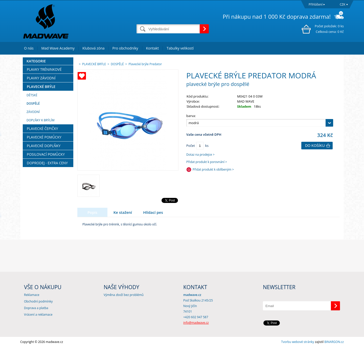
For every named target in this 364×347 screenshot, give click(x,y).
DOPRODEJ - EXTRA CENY (47, 162)
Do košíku (315, 146)
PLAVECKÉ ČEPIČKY (42, 128)
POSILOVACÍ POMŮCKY (46, 154)
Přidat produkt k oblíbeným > (213, 169)
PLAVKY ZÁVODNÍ (41, 78)
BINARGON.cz (334, 342)
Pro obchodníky (125, 48)
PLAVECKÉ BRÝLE (41, 86)
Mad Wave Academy (58, 48)
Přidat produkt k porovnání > (206, 162)
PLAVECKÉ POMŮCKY (44, 137)
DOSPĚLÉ (33, 103)
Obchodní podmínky (38, 301)
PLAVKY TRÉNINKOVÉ (44, 69)
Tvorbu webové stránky (297, 342)
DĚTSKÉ (32, 95)
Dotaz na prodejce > (200, 154)
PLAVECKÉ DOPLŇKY (43, 145)
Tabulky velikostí (180, 48)
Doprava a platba (36, 308)
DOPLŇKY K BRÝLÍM (40, 120)
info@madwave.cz (196, 322)
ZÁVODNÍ (33, 112)
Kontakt (152, 48)
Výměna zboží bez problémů (124, 295)
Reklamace (31, 295)
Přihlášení (316, 4)
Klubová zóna (93, 48)
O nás (29, 48)
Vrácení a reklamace (38, 314)
